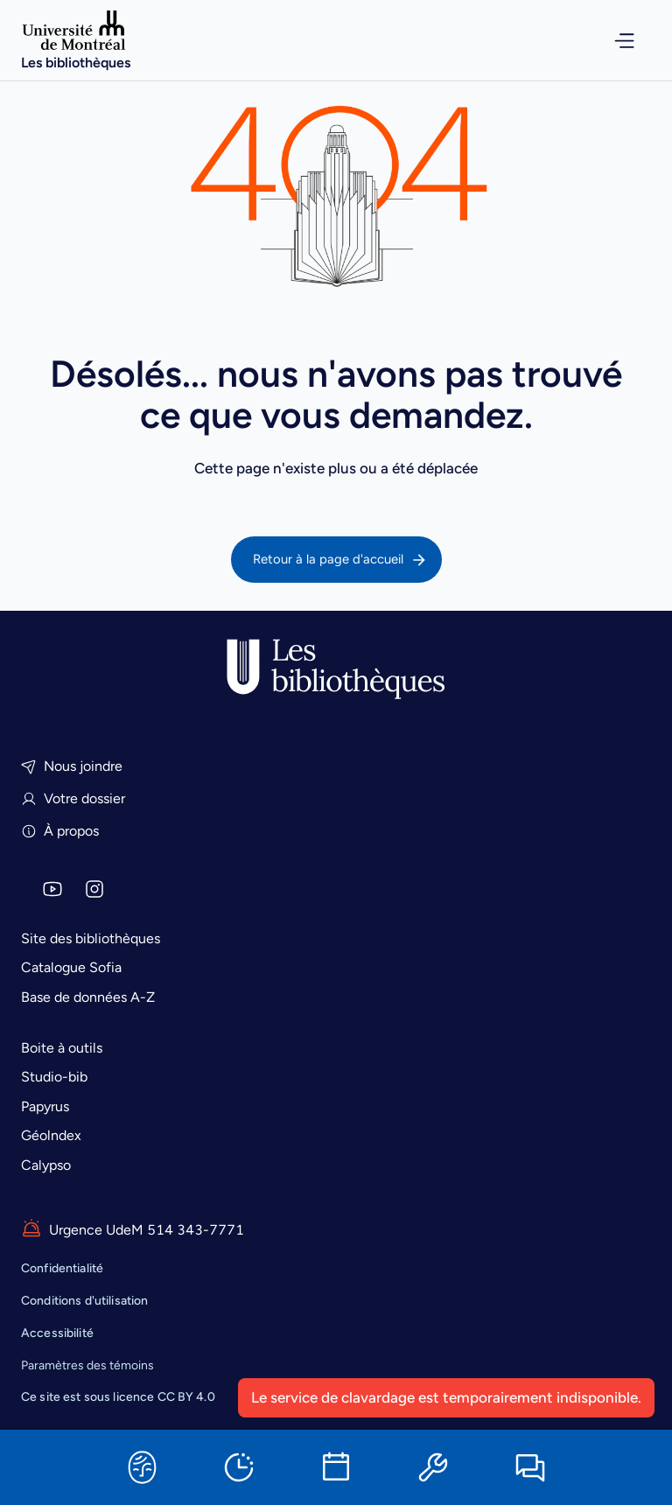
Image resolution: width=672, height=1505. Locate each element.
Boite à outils (61, 1048)
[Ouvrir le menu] (613, 40)
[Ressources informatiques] (433, 1467)
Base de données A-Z (88, 997)
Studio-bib (54, 1076)
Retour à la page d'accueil (340, 560)
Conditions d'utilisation (84, 1300)
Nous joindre (71, 766)
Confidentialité (62, 1268)
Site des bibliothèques (90, 938)
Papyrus (45, 1106)
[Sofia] (141, 1467)
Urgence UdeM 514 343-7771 (132, 1229)
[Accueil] (75, 40)
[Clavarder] (530, 1467)
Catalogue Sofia (71, 967)
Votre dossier (73, 798)
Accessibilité (57, 1333)
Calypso (46, 1165)
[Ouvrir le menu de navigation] (613, 40)
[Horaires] (238, 1467)
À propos (60, 830)
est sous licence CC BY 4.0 (118, 1397)
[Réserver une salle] (336, 1467)
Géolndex (51, 1135)
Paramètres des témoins (87, 1366)
